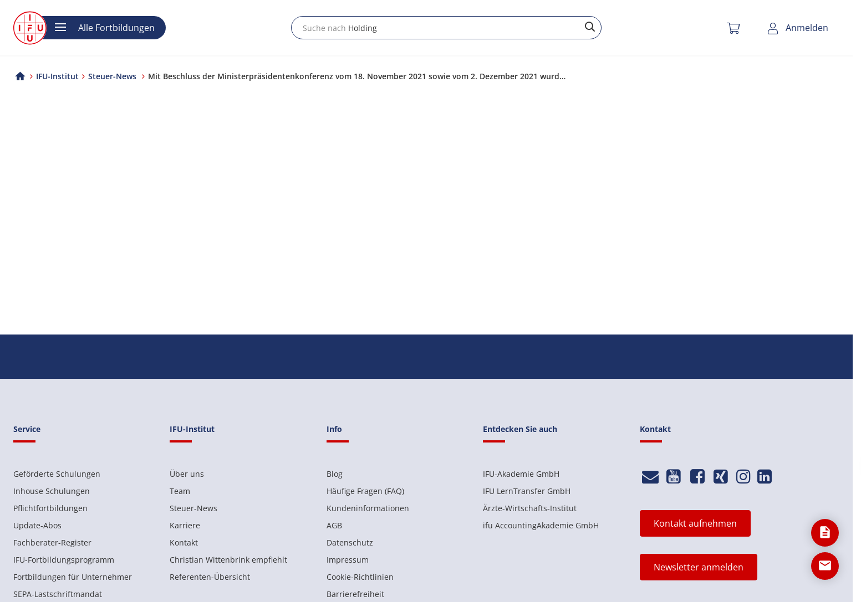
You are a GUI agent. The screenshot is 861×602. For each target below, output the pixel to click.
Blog (335, 474)
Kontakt (184, 542)
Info (334, 429)
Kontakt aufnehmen (695, 523)
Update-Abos (37, 525)
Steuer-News (193, 508)
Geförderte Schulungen (56, 474)
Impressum (348, 559)
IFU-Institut (57, 76)
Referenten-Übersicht (210, 577)
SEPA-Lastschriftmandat (57, 594)
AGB (334, 525)
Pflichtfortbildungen (50, 508)
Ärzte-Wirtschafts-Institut (530, 508)
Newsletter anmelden (698, 567)
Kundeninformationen (368, 508)
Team (180, 491)
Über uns (187, 474)
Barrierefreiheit (355, 594)
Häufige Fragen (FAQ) (365, 491)
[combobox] (446, 27)
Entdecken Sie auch (520, 429)
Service (26, 429)
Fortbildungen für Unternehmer (72, 577)
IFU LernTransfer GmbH (526, 491)
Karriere (185, 525)
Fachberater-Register (52, 542)
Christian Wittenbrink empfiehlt (228, 559)
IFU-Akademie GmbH (521, 474)
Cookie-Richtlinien (360, 577)
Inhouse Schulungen (51, 491)
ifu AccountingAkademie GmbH (541, 525)
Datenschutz (350, 542)
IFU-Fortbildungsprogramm (63, 559)
